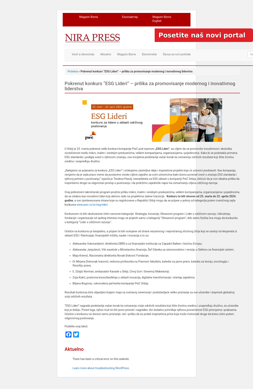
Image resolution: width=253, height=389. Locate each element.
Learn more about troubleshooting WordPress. (101, 368)
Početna (73, 71)
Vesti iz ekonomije (83, 54)
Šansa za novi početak (177, 54)
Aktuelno (105, 54)
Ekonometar (149, 54)
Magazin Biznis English (161, 18)
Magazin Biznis (88, 16)
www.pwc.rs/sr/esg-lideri (92, 204)
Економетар (130, 16)
